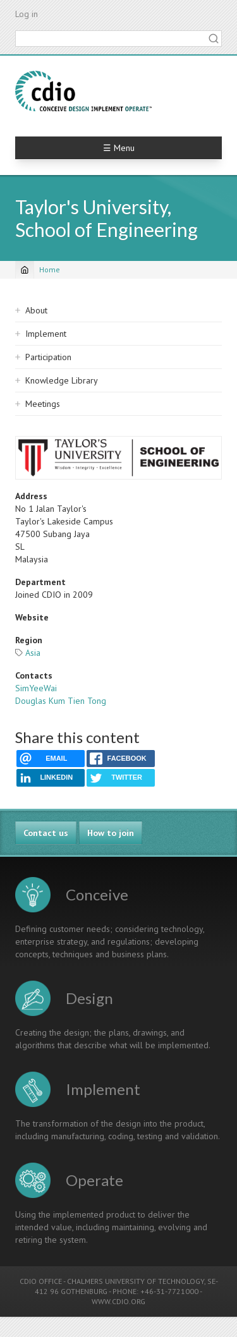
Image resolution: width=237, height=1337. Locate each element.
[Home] (24, 270)
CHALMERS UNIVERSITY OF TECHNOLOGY (135, 1281)
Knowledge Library (61, 380)
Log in (26, 14)
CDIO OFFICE (41, 1281)
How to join (110, 832)
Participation (48, 357)
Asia (32, 652)
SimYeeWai (36, 688)
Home (49, 269)
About (36, 310)
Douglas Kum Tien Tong (60, 700)
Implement (45, 333)
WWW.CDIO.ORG (118, 1301)
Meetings (42, 403)
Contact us (45, 832)
